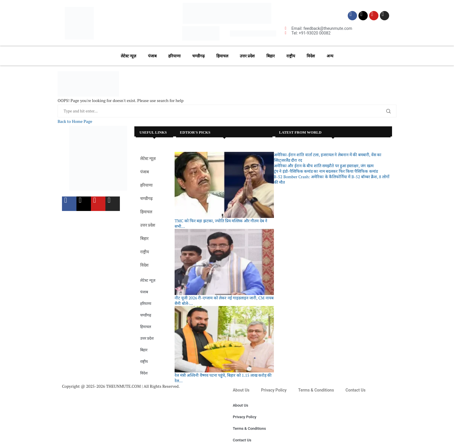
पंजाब (152, 56)
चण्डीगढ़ (198, 56)
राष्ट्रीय (290, 56)
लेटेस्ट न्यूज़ (128, 56)
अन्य (330, 56)
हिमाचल (222, 56)
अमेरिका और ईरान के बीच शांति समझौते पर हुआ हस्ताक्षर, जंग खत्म (324, 165)
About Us (241, 390)
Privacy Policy (274, 390)
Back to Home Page (75, 121)
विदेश (311, 56)
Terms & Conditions (316, 390)
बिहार (270, 56)
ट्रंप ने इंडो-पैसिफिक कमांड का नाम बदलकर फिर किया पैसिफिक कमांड (326, 171)
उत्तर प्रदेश (247, 56)
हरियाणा (174, 56)
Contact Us (355, 390)
